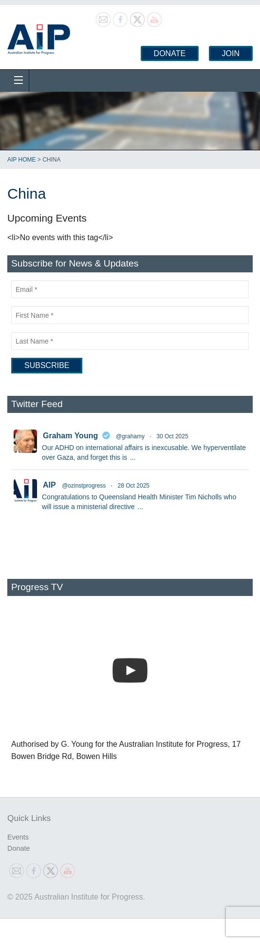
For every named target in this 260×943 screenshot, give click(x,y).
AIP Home (21, 159)
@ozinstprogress (84, 485)
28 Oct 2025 (133, 485)
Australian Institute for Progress (38, 36)
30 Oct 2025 (172, 436)
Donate (170, 53)
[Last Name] (130, 341)
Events (18, 837)
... (133, 457)
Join (231, 53)
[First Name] (130, 315)
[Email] (130, 289)
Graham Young (70, 435)
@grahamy (130, 436)
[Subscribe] (46, 365)
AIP (49, 485)
